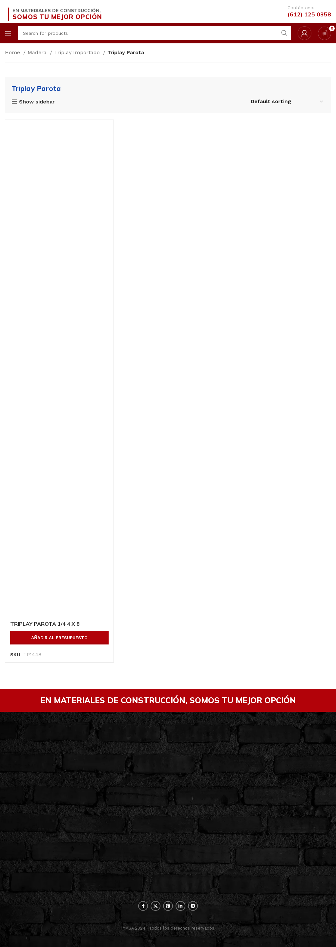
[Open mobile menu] (8, 33)
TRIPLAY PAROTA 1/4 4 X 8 (45, 623)
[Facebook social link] (143, 906)
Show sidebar (37, 102)
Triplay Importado (77, 52)
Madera (38, 52)
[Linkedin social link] (180, 906)
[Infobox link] (304, 11)
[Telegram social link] (193, 906)
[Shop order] (287, 101)
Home (13, 52)
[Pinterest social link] (168, 906)
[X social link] (155, 906)
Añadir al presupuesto (59, 637)
